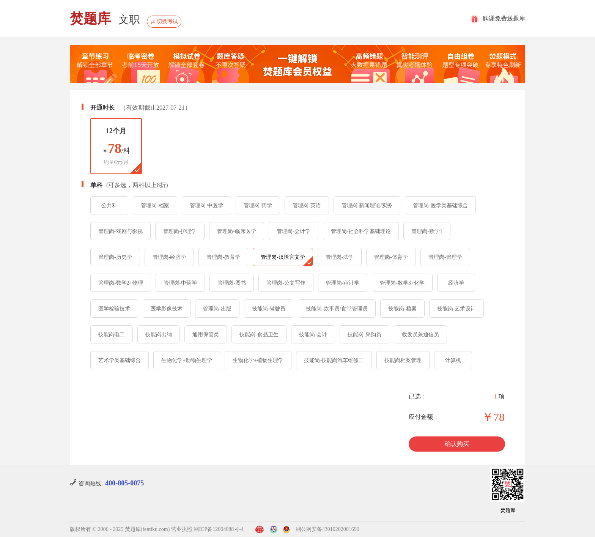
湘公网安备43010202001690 (327, 529)
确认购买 (457, 444)
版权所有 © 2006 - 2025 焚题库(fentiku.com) (120, 529)
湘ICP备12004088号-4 (218, 529)
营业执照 (181, 529)
